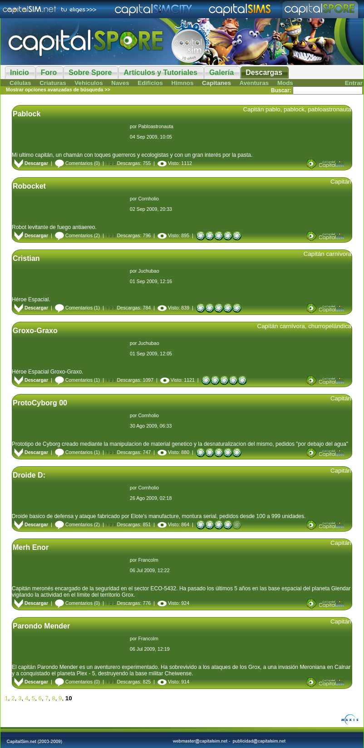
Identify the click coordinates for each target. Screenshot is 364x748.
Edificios (150, 83)
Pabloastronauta (155, 126)
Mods (285, 83)
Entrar (354, 83)
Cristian (26, 258)
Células (20, 83)
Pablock (26, 114)
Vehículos (88, 83)
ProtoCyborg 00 (40, 403)
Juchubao (148, 271)
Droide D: (29, 475)
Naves (120, 83)
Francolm (148, 560)
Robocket (29, 186)
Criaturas (52, 83)
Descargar (31, 163)
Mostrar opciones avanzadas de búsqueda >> (58, 89)
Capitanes (216, 83)
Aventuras (254, 83)
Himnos (183, 83)
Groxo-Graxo (35, 330)
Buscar (280, 90)
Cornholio (148, 198)
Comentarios (74, 163)
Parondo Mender (41, 626)
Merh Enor (31, 547)
